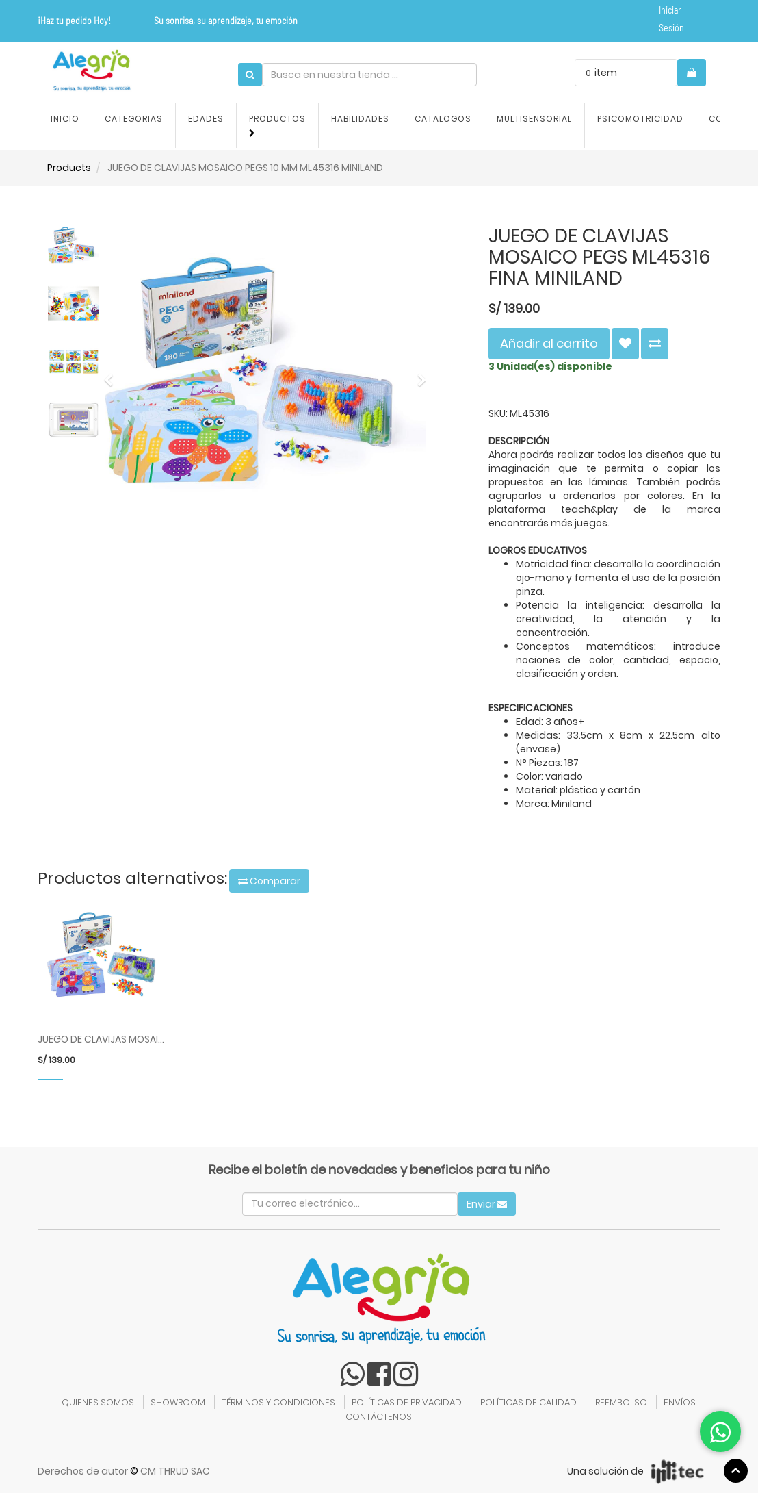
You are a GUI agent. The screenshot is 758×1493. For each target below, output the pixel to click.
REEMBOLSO (621, 1402)
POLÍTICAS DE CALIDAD (528, 1402)
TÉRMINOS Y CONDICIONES (278, 1402)
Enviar (487, 1204)
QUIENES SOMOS (98, 1402)
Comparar (269, 881)
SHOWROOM (178, 1402)
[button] (112, 373)
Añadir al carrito (549, 343)
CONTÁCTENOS (378, 1416)
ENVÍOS (680, 1402)
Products (69, 168)
